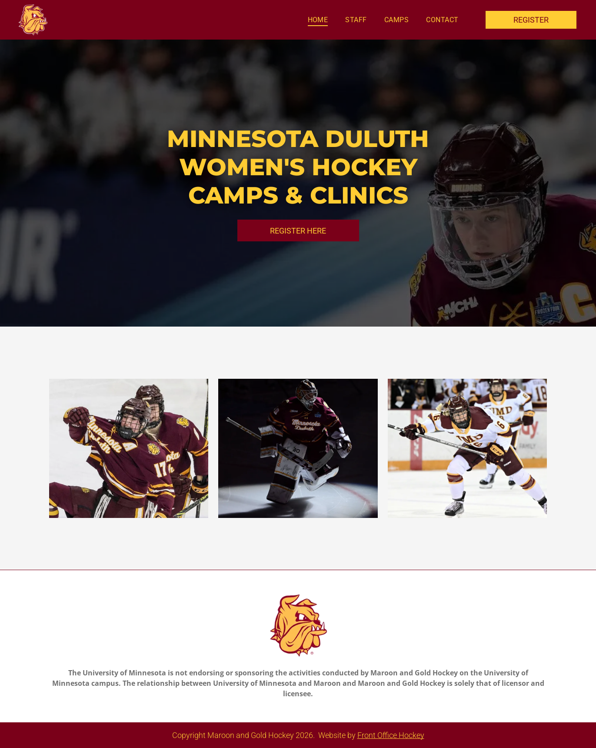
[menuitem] (318, 19)
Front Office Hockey (390, 735)
